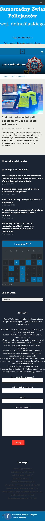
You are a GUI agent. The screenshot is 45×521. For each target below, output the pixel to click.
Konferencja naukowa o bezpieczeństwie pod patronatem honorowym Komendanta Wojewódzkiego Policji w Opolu (22, 178)
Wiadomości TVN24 (16, 161)
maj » (10, 284)
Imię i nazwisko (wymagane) (22, 378)
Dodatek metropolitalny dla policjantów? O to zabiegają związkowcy (19, 121)
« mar (4, 284)
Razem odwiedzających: (18, 498)
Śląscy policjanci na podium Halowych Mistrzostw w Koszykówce (20, 190)
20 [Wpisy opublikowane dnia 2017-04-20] (22, 274)
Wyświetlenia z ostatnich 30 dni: (20, 488)
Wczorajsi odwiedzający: (21, 482)
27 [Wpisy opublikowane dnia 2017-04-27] (22, 280)
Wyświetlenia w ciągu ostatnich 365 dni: (19, 492)
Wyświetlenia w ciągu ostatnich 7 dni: (21, 485)
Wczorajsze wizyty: (20, 478)
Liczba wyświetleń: (19, 495)
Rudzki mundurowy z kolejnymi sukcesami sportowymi (22, 200)
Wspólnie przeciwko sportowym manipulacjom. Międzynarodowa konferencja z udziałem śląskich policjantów (18, 227)
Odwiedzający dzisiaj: (21, 475)
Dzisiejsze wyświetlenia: (21, 472)
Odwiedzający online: (22, 468)
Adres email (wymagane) (22, 389)
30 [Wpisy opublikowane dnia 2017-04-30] (39, 280)
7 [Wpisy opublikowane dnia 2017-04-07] (28, 262)
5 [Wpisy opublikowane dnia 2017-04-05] (16, 262)
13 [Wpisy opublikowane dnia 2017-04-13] (22, 268)
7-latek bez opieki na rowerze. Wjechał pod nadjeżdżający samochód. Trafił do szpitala (22, 213)
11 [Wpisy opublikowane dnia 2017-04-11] (11, 268)
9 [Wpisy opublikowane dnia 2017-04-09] (39, 262)
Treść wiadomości (22, 421)
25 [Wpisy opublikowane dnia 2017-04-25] (11, 280)
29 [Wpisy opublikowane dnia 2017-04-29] (34, 280)
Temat (22, 399)
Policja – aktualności (16, 169)
